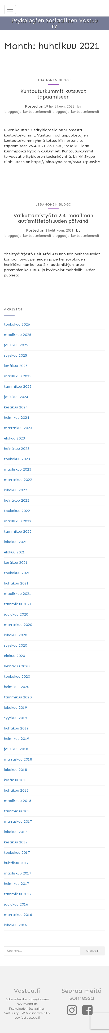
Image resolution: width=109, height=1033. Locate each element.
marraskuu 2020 (18, 624)
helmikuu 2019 (16, 738)
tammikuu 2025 (18, 386)
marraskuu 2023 (18, 428)
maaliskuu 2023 (17, 469)
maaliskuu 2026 (17, 334)
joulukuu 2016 (16, 904)
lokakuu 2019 (15, 707)
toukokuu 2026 (17, 324)
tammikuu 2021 (18, 604)
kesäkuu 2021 (16, 562)
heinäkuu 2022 (16, 500)
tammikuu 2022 (18, 531)
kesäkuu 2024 (16, 407)
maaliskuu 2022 (17, 521)
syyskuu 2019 (15, 718)
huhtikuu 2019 (16, 728)
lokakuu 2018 (15, 769)
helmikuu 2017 (16, 883)
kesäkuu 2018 (16, 780)
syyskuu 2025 (15, 355)
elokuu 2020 (14, 656)
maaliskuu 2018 (17, 801)
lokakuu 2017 (15, 832)
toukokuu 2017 (17, 852)
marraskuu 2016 (18, 914)
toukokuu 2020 (17, 676)
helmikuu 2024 (16, 417)
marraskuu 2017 (18, 821)
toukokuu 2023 (17, 459)
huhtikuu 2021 (16, 583)
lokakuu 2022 (15, 490)
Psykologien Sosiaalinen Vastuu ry (54, 22)
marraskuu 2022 (18, 479)
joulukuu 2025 (16, 345)
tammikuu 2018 (18, 811)
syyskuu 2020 (15, 645)
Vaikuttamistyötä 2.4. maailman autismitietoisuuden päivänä (53, 218)
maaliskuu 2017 (17, 873)
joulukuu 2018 (16, 749)
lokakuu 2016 (15, 925)
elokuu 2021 (14, 552)
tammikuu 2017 (18, 894)
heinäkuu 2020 (16, 666)
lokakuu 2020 (15, 635)
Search (92, 951)
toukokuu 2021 (17, 573)
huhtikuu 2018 (16, 790)
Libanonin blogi (53, 80)
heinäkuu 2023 (16, 448)
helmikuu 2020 (16, 687)
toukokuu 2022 (17, 511)
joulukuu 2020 (16, 614)
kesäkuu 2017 (16, 842)
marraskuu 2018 (18, 759)
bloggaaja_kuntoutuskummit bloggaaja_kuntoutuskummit (52, 112)
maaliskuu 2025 (17, 376)
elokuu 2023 (14, 438)
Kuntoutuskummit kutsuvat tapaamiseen (53, 94)
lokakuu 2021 (15, 542)
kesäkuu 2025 (16, 366)
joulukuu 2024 (16, 397)
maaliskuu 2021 (17, 593)
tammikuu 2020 (18, 697)
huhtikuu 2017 (16, 863)
